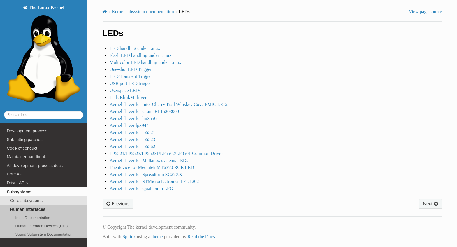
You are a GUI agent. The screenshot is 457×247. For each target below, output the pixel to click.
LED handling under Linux (135, 48)
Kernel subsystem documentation (143, 11)
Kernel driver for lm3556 (133, 118)
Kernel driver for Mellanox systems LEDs (149, 160)
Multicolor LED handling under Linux (145, 62)
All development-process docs (35, 165)
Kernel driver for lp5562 (132, 146)
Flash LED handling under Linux (140, 55)
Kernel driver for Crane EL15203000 (144, 111)
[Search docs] (44, 115)
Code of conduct (22, 148)
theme (157, 236)
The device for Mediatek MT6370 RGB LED (152, 167)
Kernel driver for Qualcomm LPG (141, 188)
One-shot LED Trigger (131, 69)
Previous (117, 203)
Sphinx (129, 236)
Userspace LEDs (125, 90)
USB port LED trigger (130, 83)
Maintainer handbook (26, 156)
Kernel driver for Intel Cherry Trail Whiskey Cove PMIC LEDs (169, 104)
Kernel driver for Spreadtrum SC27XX (146, 174)
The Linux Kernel (43, 55)
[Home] (105, 11)
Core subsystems (26, 200)
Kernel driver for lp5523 (132, 139)
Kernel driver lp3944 (129, 125)
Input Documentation (32, 217)
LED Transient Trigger (131, 76)
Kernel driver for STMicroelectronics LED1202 (154, 181)
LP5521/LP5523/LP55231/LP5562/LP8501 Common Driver (166, 153)
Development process (27, 130)
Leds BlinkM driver (128, 97)
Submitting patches (24, 139)
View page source (425, 11)
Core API (15, 174)
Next (430, 203)
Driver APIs (17, 182)
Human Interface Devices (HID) (41, 226)
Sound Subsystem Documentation (43, 234)
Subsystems (19, 191)
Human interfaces (27, 209)
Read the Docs (201, 236)
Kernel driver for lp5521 (132, 132)
